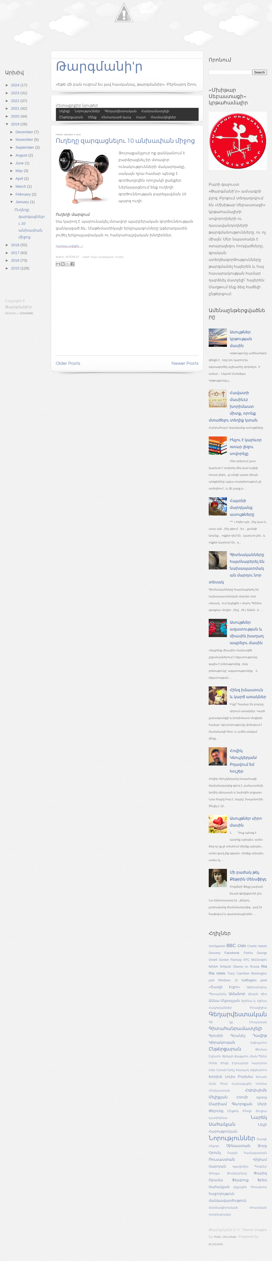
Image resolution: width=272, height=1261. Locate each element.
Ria (264, 966)
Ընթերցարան (71, 117)
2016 (16, 260)
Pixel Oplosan (225, 1236)
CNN (242, 946)
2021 (16, 108)
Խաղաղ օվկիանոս (251, 1070)
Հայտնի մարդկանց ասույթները (242, 508)
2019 (16, 124)
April (19, 178)
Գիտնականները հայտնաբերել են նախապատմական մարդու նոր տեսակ (236, 568)
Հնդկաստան (219, 1090)
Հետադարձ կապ (116, 117)
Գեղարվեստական (121, 111)
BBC (231, 945)
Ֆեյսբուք (240, 1180)
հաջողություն (222, 1194)
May (19, 170)
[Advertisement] (127, 315)
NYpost (225, 966)
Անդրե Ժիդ (257, 994)
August (21, 155)
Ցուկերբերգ (237, 1173)
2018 (16, 245)
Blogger (216, 1244)
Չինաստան (238, 1145)
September (25, 147)
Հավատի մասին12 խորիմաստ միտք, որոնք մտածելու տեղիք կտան (233, 406)
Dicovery (215, 953)
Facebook (231, 953)
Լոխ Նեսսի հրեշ (222, 1070)
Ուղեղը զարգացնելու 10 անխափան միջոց (125, 141)
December (24, 132)
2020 (16, 116)
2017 (16, 253)
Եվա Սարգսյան (102, 256)
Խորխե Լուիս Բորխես (231, 1077)
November (24, 139)
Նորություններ (87, 111)
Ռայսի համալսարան (247, 1153)
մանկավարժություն (227, 1200)
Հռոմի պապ (251, 1097)
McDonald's (259, 960)
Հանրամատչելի (155, 111)
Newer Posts (185, 363)
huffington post (254, 980)
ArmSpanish (217, 946)
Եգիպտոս (258, 1042)
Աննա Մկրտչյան (224, 1001)
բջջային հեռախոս (250, 1187)
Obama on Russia (246, 966)
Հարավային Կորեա (249, 1083)
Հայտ (141, 117)
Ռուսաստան (222, 1159)
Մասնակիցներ (163, 117)
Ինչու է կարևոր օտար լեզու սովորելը (246, 447)
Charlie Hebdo (257, 946)
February (23, 194)
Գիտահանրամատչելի (235, 1028)
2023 (16, 93)
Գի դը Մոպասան (238, 1022)
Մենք (92, 117)
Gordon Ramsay (230, 960)
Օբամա (216, 1180)
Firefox (248, 953)
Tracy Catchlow (238, 973)
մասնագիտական (223, 1207)
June (20, 163)
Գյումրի (216, 1036)
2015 (16, 268)
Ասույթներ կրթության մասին (241, 339)
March (21, 186)
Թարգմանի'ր (18, 307)
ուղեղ (119, 256)
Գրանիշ (237, 1036)
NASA (213, 966)
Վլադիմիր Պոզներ (249, 1166)
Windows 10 (228, 980)
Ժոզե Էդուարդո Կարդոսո (243, 1063)
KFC (246, 960)
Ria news (217, 973)
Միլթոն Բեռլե (239, 1111)
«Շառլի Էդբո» (224, 987)
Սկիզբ (64, 111)
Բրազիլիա (258, 1007)
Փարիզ (260, 1173)
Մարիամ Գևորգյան (230, 1104)
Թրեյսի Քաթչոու (235, 1056)
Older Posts (68, 363)
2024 (16, 85)
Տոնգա (214, 1173)
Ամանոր (237, 993)
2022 (16, 101)
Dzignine (26, 313)
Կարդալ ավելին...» (69, 245)
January (22, 202)
